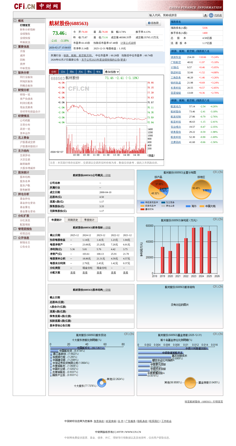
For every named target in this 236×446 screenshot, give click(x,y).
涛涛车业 (176, 57)
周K (72, 71)
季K (89, 71)
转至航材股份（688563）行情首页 (204, 401)
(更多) (123, 59)
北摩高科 (176, 142)
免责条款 (99, 421)
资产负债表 (26, 98)
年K (98, 71)
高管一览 (25, 128)
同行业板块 (26, 77)
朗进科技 (176, 72)
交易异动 (25, 155)
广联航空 (176, 62)
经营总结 (25, 233)
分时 (53, 71)
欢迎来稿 (111, 421)
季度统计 (89, 219)
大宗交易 (25, 159)
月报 (22, 51)
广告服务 (130, 421)
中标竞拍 (25, 68)
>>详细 (107, 175)
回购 (22, 59)
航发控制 (176, 116)
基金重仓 (25, 207)
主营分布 (25, 124)
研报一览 (25, 94)
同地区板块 (26, 81)
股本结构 (25, 177)
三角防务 (176, 77)
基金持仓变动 (27, 202)
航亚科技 (176, 121)
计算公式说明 (128, 42)
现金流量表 (26, 107)
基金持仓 (25, 198)
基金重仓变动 (27, 211)
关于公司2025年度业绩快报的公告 (100, 59)
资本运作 (25, 133)
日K (63, 71)
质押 (22, 63)
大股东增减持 (27, 168)
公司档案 (25, 120)
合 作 (121, 421)
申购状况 (25, 42)
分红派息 (25, 220)
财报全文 (25, 242)
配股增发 (25, 224)
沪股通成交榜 (27, 142)
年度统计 (56, 219)
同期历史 (73, 219)
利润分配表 (26, 103)
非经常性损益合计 (30, 111)
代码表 (218, 15)
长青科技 (176, 87)
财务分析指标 (27, 29)
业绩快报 (25, 38)
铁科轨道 (176, 82)
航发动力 (176, 106)
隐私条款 (142, 421)
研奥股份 (176, 131)
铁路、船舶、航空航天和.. (78, 55)
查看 (72, 272)
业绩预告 (25, 33)
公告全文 (25, 246)
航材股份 (176, 111)
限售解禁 (25, 189)
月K (80, 71)
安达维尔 (176, 126)
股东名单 (25, 181)
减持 (22, 55)
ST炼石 (175, 67)
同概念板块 (26, 85)
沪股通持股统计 (29, 146)
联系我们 (154, 421)
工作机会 (166, 421)
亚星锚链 (176, 92)
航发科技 (176, 137)
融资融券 (25, 163)
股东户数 (25, 185)
